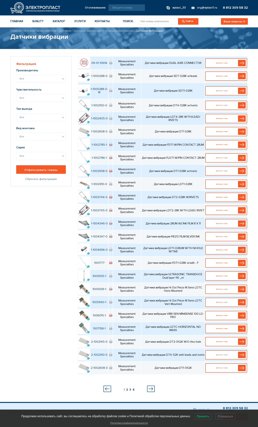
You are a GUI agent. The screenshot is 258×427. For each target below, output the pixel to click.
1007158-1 (99, 328)
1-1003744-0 (99, 197)
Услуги (80, 21)
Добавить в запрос (227, 63)
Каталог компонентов (40, 31)
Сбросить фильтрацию (41, 179)
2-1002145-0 (99, 342)
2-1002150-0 (99, 355)
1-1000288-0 (99, 76)
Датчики (65, 31)
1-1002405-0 (99, 118)
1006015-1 (99, 315)
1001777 (99, 263)
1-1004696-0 (99, 250)
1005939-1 (99, 289)
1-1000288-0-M (99, 90)
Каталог (59, 21)
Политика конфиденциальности (129, 423)
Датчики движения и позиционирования (103, 31)
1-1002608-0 (99, 131)
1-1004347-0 (99, 236)
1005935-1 (99, 276)
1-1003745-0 (99, 210)
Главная (16, 21)
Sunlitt (38, 21)
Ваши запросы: (234, 21)
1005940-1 (99, 302)
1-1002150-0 (99, 105)
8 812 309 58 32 (235, 8)
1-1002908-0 (99, 171)
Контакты (102, 21)
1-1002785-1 (99, 145)
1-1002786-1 (99, 158)
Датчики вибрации (149, 31)
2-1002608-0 (99, 368)
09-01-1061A (99, 63)
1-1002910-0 (99, 184)
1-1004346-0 (99, 223)
